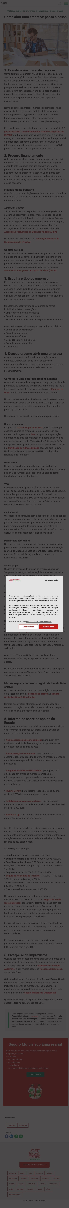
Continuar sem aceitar (51, 580)
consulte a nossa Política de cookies (38, 622)
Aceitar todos (48, 627)
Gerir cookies (28, 627)
